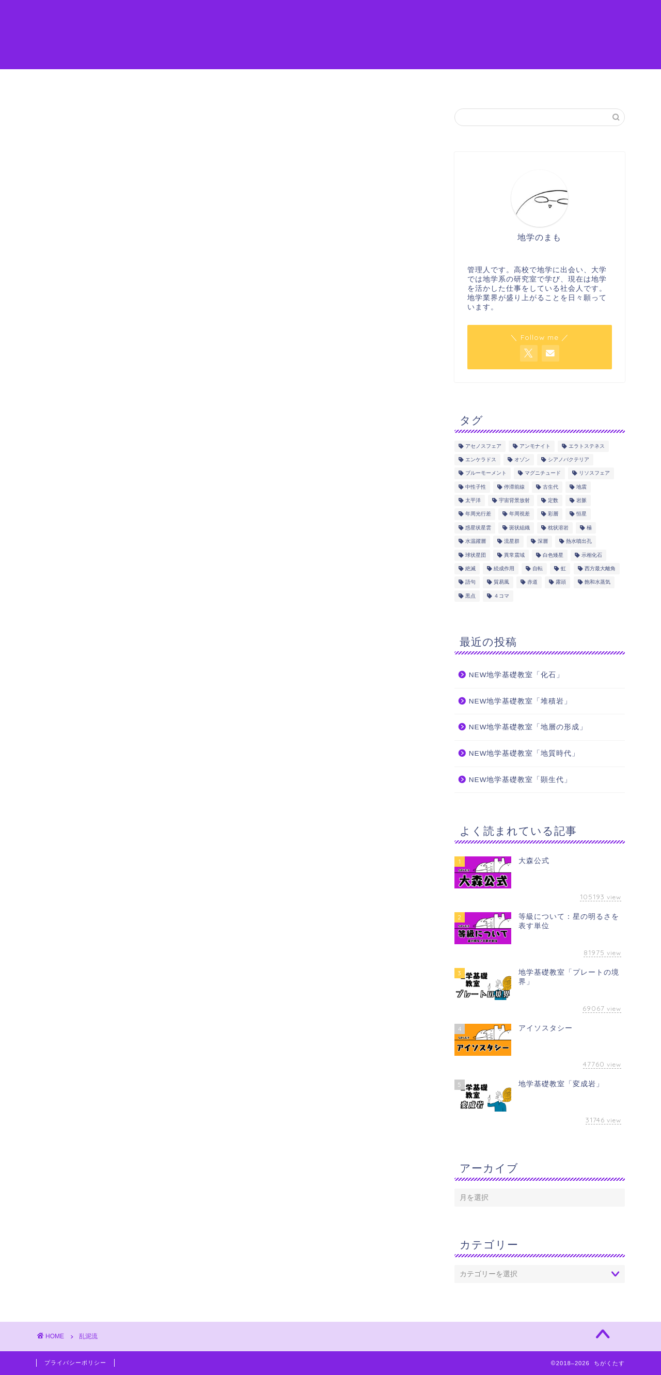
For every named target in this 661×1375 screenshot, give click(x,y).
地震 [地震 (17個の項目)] (581, 487)
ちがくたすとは (114, 81)
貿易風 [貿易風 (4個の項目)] (501, 582)
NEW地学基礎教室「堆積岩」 (520, 701)
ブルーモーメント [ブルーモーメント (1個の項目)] (486, 473)
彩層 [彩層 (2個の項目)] (553, 514)
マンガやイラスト (327, 81)
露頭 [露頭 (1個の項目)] (561, 582)
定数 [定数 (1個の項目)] (553, 500)
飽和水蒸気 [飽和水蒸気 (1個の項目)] (597, 582)
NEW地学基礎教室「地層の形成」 (528, 727)
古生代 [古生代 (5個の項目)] (550, 487)
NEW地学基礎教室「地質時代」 (524, 753)
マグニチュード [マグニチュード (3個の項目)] (543, 473)
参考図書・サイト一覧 (463, 81)
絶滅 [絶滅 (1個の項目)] (470, 568)
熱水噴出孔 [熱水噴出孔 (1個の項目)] (579, 541)
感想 (391, 81)
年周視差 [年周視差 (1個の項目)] (519, 514)
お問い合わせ (551, 81)
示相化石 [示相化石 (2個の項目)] (591, 555)
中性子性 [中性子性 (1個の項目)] (475, 487)
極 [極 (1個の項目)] (589, 527)
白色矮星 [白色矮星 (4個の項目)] (553, 555)
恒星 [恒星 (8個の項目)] (581, 514)
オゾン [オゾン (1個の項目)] (522, 459)
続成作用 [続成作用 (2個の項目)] (504, 568)
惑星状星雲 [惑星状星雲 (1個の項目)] (478, 527)
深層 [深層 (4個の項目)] (543, 541)
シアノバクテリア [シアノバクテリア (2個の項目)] (568, 459)
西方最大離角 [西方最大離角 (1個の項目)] (600, 568)
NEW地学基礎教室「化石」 (516, 675)
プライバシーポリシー (75, 1363)
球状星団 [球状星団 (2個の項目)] (475, 555)
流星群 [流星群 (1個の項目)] (512, 541)
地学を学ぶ (250, 81)
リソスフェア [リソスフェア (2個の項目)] (594, 473)
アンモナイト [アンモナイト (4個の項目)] (535, 446)
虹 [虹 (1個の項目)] (563, 568)
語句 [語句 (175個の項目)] (470, 582)
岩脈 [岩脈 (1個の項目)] (581, 500)
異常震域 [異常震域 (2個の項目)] (514, 555)
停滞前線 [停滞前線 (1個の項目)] (514, 487)
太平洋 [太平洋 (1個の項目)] (473, 500)
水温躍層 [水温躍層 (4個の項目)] (475, 541)
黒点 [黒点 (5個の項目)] (470, 596)
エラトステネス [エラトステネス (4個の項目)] (587, 446)
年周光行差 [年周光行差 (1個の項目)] (478, 514)
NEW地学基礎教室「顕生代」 (520, 780)
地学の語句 (186, 81)
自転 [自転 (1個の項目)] (537, 568)
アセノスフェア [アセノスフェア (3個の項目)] (483, 446)
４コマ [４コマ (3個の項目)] (501, 596)
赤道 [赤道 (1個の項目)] (532, 582)
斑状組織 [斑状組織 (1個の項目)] (519, 527)
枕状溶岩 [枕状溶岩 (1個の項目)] (558, 527)
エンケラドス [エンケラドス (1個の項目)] (480, 459)
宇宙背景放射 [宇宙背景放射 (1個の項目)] (514, 500)
